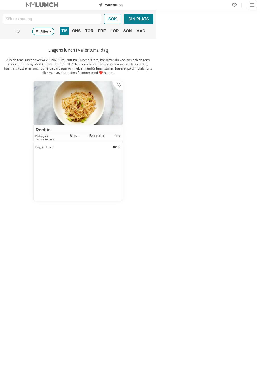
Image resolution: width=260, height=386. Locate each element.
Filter (43, 31)
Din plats (139, 19)
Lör (114, 31)
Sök (112, 19)
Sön (127, 31)
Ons (76, 31)
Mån (140, 31)
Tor (89, 31)
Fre (102, 31)
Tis (64, 31)
